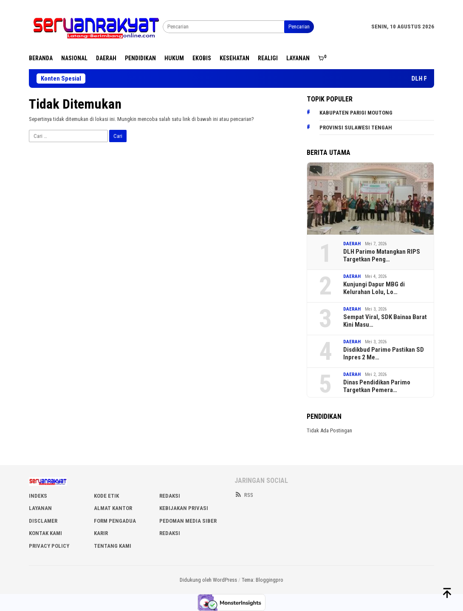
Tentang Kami (112, 546)
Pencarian (299, 26)
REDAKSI (169, 496)
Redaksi (169, 533)
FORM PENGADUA (115, 521)
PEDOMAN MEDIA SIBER (188, 521)
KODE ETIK (106, 496)
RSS (243, 495)
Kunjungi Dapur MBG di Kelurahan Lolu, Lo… (374, 288)
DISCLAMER (43, 521)
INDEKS (38, 496)
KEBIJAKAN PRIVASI (183, 508)
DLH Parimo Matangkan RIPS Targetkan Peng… (381, 255)
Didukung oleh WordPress (208, 580)
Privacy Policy (49, 546)
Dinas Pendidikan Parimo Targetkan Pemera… (376, 386)
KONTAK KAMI (45, 533)
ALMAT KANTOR (113, 508)
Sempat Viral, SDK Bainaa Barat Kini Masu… (385, 320)
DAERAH (352, 244)
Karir (101, 533)
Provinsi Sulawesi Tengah (355, 127)
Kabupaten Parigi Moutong (355, 112)
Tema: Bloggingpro (262, 580)
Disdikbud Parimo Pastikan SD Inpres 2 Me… (383, 353)
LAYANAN (40, 508)
